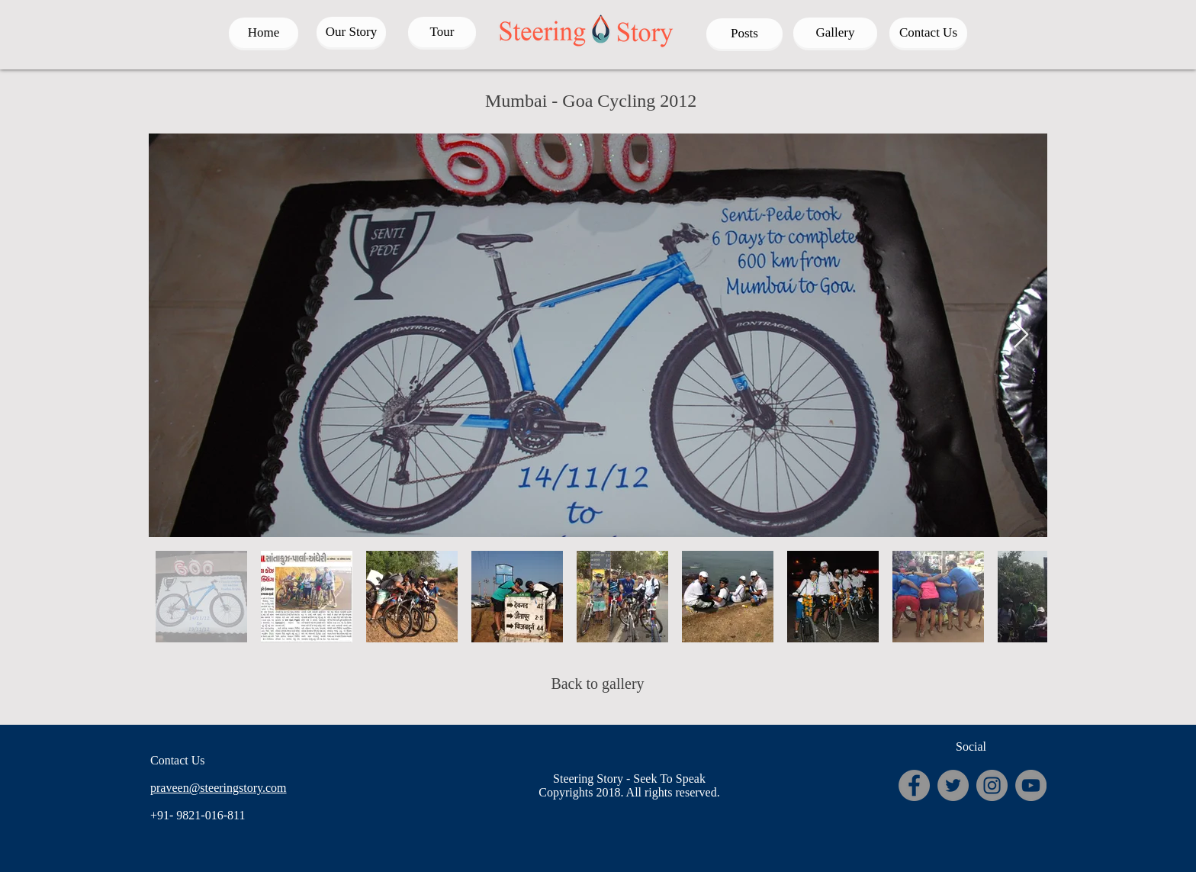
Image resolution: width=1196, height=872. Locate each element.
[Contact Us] (928, 33)
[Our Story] (351, 32)
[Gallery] (835, 33)
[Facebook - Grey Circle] (914, 785)
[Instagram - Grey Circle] (992, 785)
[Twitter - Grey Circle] (953, 785)
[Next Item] (1021, 335)
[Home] (263, 33)
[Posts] (744, 33)
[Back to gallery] (598, 683)
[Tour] (442, 32)
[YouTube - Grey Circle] (1030, 785)
